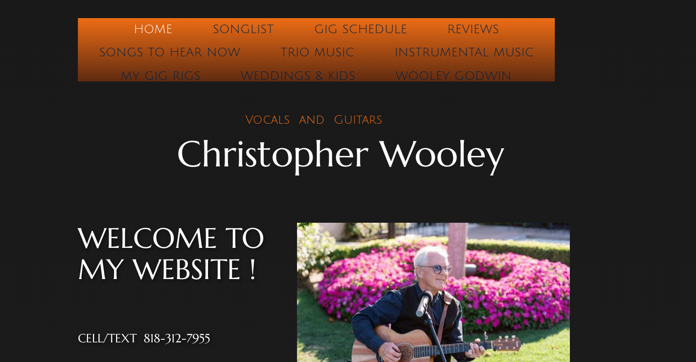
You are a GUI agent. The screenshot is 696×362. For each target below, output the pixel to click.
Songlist (243, 29)
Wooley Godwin (453, 75)
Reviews (473, 29)
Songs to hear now (169, 52)
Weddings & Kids (298, 75)
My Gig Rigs (161, 75)
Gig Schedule (360, 29)
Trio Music (317, 52)
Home (153, 29)
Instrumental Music (464, 52)
